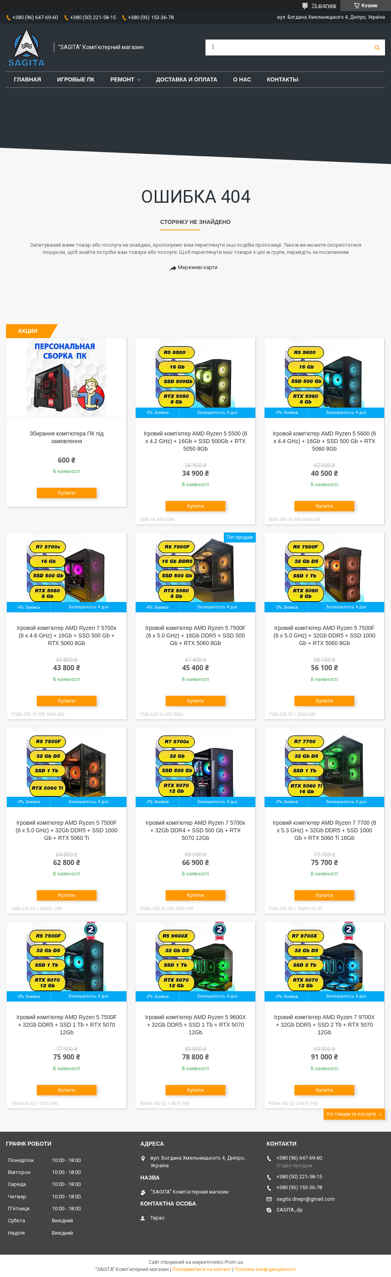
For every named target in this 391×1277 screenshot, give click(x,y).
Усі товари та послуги (351, 1114)
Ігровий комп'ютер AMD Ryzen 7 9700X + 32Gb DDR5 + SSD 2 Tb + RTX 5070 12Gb (324, 1024)
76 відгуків (324, 5)
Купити (66, 493)
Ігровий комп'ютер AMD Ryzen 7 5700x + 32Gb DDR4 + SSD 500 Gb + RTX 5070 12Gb (195, 830)
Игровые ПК (76, 79)
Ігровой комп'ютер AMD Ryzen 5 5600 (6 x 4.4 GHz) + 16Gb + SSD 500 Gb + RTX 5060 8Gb (324, 441)
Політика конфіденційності (265, 1269)
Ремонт (122, 79)
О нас (242, 79)
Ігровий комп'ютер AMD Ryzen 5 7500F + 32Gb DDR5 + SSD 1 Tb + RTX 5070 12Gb (66, 1024)
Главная (27, 79)
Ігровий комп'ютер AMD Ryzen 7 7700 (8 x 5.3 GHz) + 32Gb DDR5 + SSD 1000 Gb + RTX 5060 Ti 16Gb (324, 830)
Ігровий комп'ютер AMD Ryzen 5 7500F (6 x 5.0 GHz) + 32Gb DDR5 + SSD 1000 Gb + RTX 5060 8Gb (324, 635)
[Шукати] (377, 47)
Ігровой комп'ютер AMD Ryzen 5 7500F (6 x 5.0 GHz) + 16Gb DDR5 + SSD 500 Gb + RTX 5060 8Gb (195, 635)
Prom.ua (234, 1262)
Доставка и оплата (186, 79)
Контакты (282, 79)
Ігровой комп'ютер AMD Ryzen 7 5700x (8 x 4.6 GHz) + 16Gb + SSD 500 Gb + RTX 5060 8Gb (67, 635)
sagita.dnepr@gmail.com (305, 1199)
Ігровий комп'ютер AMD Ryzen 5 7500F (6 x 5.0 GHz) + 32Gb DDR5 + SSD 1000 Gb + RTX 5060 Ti (66, 830)
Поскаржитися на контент (201, 1269)
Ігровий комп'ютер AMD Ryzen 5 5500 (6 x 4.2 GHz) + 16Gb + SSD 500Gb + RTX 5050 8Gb (195, 441)
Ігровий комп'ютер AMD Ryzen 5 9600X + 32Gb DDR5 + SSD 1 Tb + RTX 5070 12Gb (195, 1024)
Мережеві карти (197, 267)
